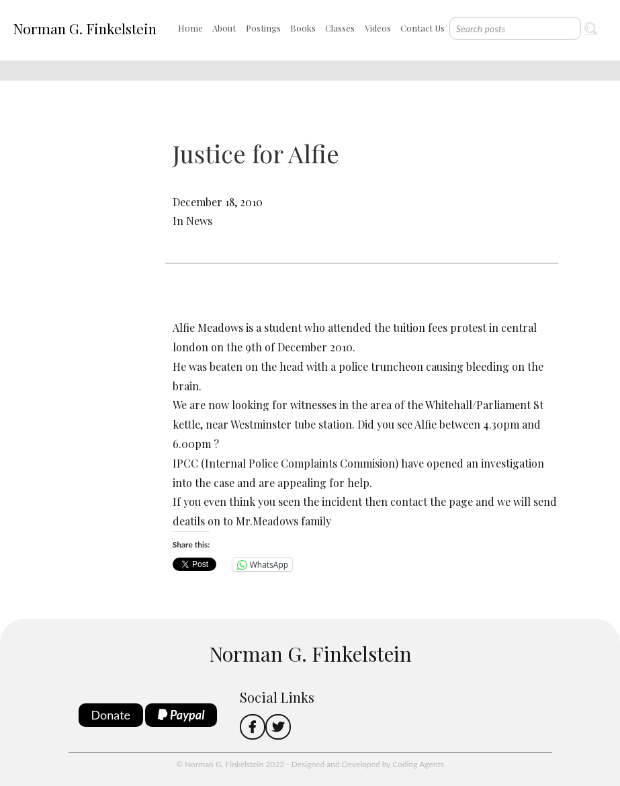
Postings (263, 28)
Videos (378, 28)
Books (303, 28)
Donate (111, 714)
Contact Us (422, 28)
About (224, 28)
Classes (340, 28)
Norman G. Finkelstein (85, 28)
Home (190, 28)
